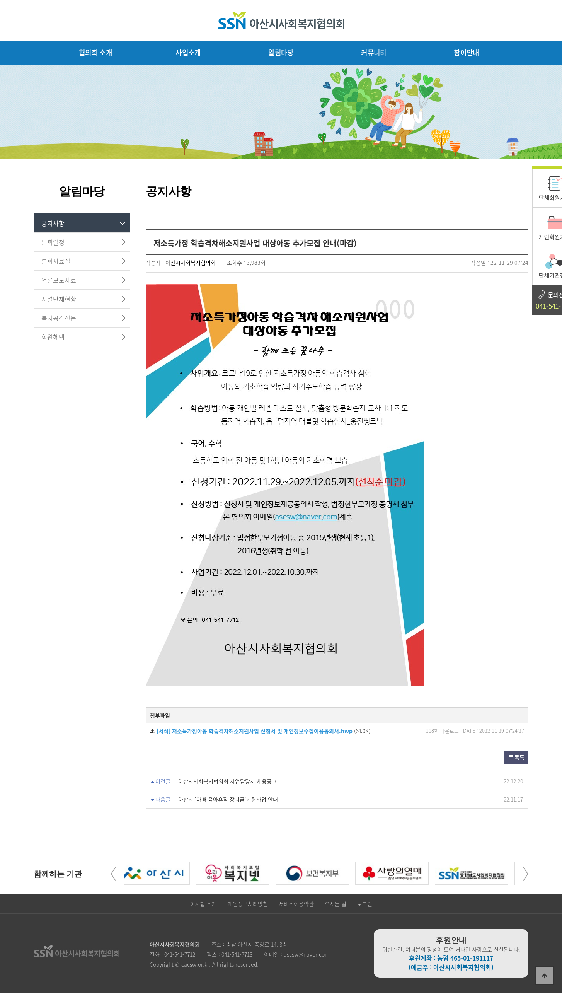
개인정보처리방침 (248, 904)
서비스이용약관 (296, 904)
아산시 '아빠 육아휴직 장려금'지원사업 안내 (228, 799)
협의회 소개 (95, 52)
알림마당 (280, 52)
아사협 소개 (203, 904)
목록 (516, 757)
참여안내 (466, 52)
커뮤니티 (373, 52)
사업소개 (188, 52)
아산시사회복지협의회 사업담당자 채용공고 (227, 781)
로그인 (364, 904)
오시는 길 (335, 904)
